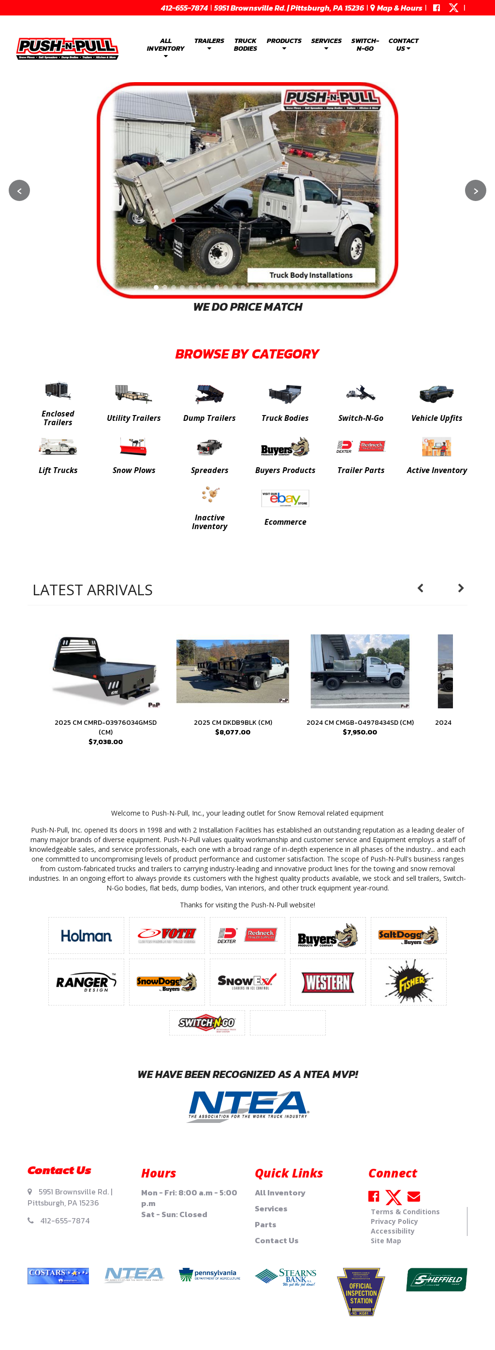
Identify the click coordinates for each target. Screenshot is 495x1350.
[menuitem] (165, 49)
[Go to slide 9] (225, 287)
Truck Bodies (245, 45)
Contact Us (277, 1240)
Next (466, 588)
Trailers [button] (209, 44)
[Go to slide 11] (243, 287)
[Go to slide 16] (286, 287)
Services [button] (326, 44)
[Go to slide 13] (260, 287)
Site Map (386, 1240)
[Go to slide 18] (304, 287)
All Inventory (280, 1192)
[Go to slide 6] (199, 287)
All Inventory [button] (166, 47)
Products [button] (284, 44)
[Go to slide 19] (312, 287)
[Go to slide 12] (251, 287)
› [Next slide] (476, 190)
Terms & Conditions (405, 1211)
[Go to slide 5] (191, 287)
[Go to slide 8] (217, 287)
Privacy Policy (394, 1221)
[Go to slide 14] (269, 287)
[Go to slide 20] (321, 287)
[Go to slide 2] (164, 287)
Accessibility (393, 1230)
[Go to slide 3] (173, 287)
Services (271, 1208)
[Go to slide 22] (338, 287)
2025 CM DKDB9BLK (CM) (233, 723)
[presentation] (105, 671)
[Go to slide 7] (208, 287)
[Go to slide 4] (182, 287)
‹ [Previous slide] (19, 190)
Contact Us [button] (404, 45)
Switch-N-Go (365, 45)
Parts (266, 1224)
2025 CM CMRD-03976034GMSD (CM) (106, 727)
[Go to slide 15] (278, 287)
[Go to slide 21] (330, 287)
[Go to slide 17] (295, 287)
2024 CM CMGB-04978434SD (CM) (360, 723)
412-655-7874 (184, 8)
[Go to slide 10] (234, 287)
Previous (424, 588)
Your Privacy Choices (247, 1326)
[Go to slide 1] (156, 287)
